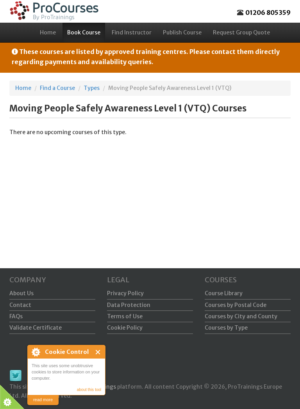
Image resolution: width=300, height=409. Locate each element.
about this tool (89, 389)
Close (98, 352)
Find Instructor (132, 32)
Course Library (224, 293)
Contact (20, 305)
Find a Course (57, 87)
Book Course (83, 32)
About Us (21, 293)
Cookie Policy (125, 327)
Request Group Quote (241, 32)
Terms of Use (125, 316)
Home (48, 32)
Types (92, 87)
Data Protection (128, 305)
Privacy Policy (125, 293)
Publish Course (182, 32)
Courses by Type (226, 327)
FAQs (16, 316)
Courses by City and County (241, 316)
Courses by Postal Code (235, 305)
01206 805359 (268, 12)
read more (43, 399)
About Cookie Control (35, 352)
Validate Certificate (35, 327)
